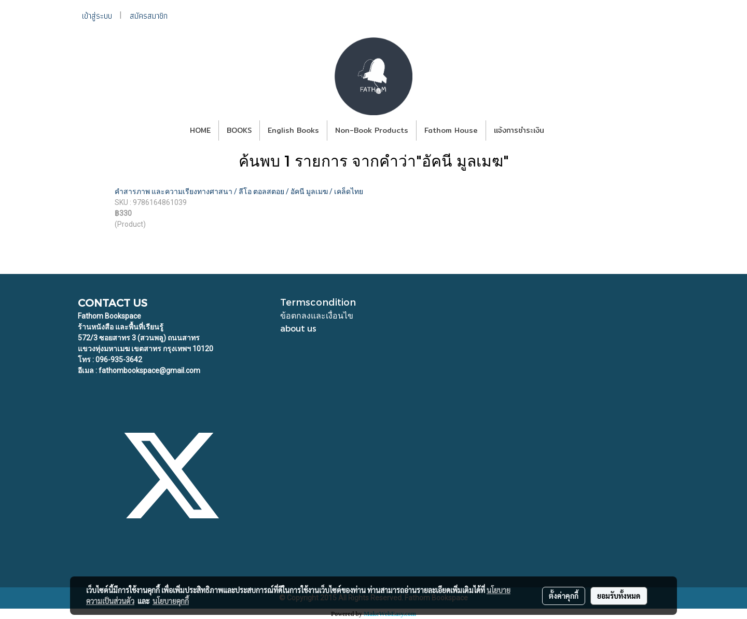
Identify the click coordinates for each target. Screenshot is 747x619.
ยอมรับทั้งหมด (619, 595)
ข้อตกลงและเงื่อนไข (316, 315)
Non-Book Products (371, 130)
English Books (293, 130)
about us (298, 328)
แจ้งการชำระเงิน (519, 130)
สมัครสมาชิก (149, 15)
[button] (561, 131)
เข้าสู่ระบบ (97, 15)
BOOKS (239, 130)
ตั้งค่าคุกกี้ (563, 595)
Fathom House (451, 130)
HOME (200, 130)
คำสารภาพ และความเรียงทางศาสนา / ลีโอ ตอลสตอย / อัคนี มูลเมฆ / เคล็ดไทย (239, 191)
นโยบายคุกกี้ (171, 601)
